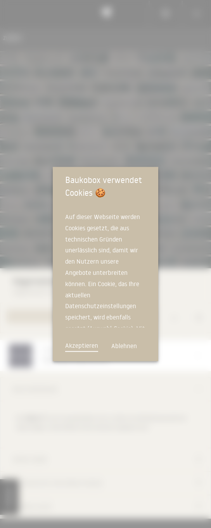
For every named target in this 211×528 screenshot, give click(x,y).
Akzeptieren (81, 345)
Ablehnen (124, 346)
